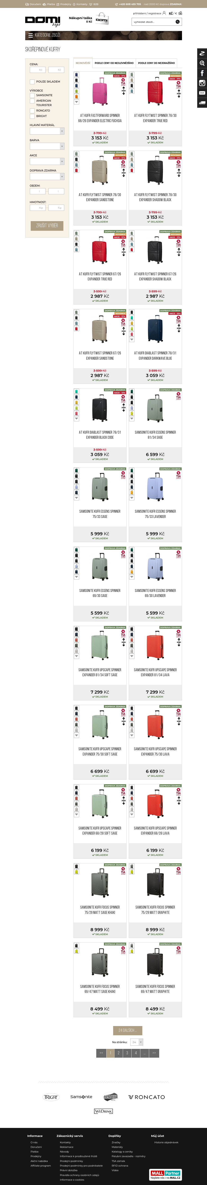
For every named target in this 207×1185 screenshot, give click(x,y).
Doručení (33, 4)
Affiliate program (41, 1165)
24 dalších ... (128, 1030)
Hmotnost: (38, 202)
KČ (171, 13)
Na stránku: (120, 1042)
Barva (34, 140)
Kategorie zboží (47, 35)
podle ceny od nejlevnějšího (114, 63)
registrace (154, 13)
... (145, 1053)
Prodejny (64, 4)
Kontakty (80, 4)
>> (154, 1053)
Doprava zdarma (43, 170)
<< (101, 1053)
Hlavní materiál (42, 125)
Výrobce (36, 90)
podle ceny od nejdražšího (156, 63)
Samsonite (44, 95)
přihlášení (139, 13)
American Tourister (44, 103)
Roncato (43, 110)
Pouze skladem (48, 81)
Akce (33, 155)
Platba (49, 4)
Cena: (34, 64)
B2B (93, 4)
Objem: (35, 185)
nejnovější (83, 63)
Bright (41, 116)
